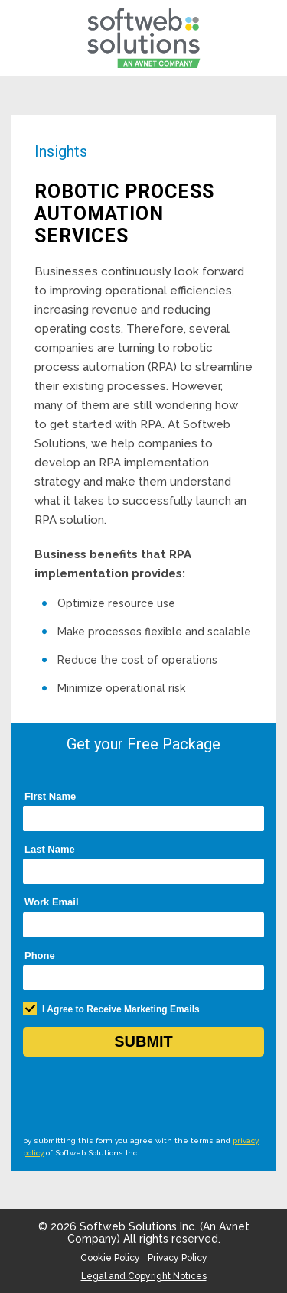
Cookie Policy (110, 1257)
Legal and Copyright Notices (144, 1276)
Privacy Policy (177, 1257)
